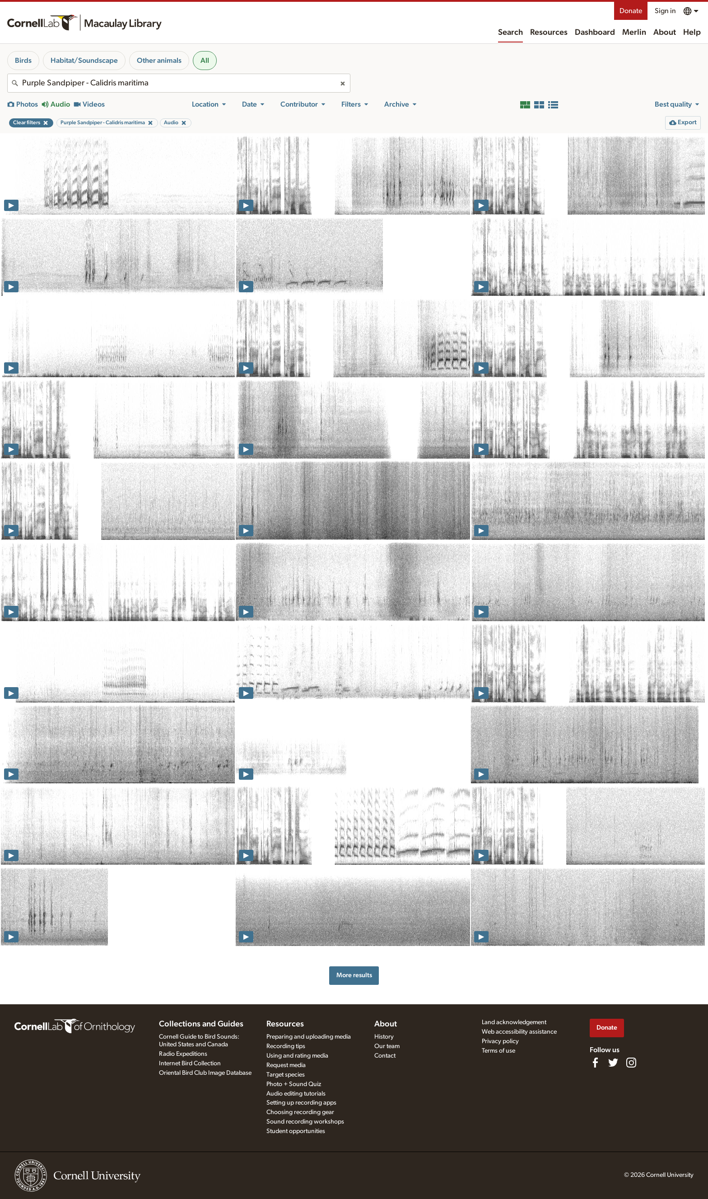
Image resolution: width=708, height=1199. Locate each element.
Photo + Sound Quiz (293, 1084)
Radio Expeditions (183, 1054)
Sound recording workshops (305, 1122)
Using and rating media (297, 1056)
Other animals (159, 60)
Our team (387, 1046)
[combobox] (178, 83)
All (204, 60)
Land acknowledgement (514, 1022)
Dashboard (595, 32)
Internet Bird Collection (190, 1063)
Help (692, 32)
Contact (385, 1056)
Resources (549, 32)
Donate (631, 10)
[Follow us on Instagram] (631, 1062)
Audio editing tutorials (296, 1094)
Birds (23, 60)
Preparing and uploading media (308, 1037)
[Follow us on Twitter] (613, 1062)
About (664, 32)
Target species (285, 1075)
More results (354, 975)
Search (510, 32)
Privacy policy (500, 1041)
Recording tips (285, 1046)
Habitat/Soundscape (84, 60)
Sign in (665, 10)
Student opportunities (295, 1131)
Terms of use (498, 1051)
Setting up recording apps (301, 1103)
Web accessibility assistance (519, 1032)
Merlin (634, 32)
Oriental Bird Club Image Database (205, 1073)
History (384, 1037)
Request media (286, 1065)
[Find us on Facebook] (595, 1062)
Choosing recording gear (300, 1112)
